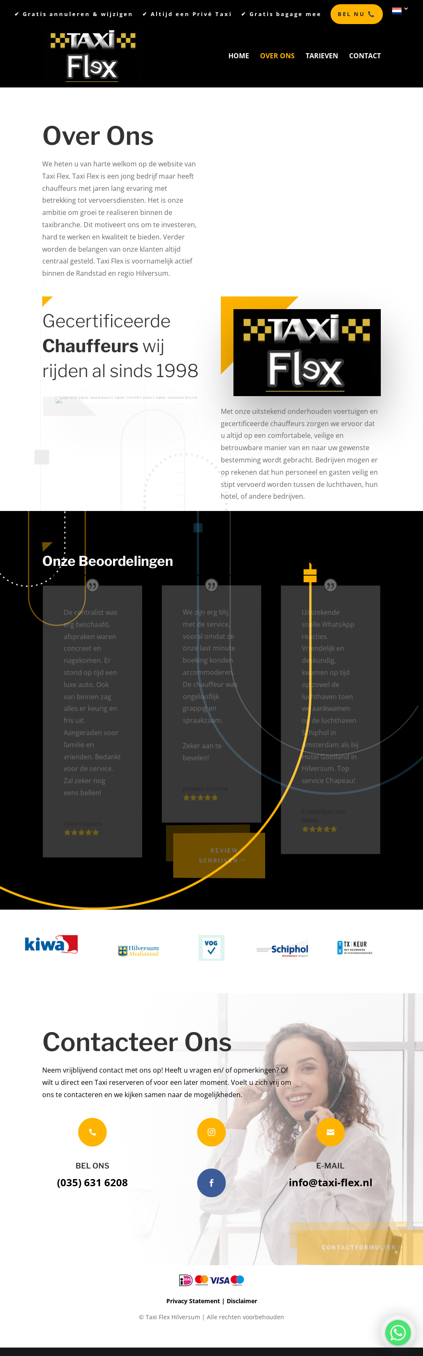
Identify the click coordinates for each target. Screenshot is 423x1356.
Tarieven (322, 56)
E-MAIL (330, 1165)
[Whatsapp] (398, 1332)
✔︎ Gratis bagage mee (281, 14)
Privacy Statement (193, 1301)
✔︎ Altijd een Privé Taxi (187, 14)
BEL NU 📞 (357, 14)
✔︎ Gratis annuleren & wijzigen (73, 14)
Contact (365, 56)
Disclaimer (242, 1301)
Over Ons (277, 56)
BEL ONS (92, 1165)
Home (238, 56)
